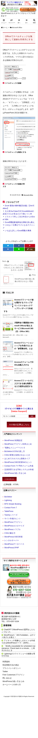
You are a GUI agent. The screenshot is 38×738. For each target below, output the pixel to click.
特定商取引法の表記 (11, 665)
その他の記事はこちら (19, 424)
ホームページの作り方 (12, 685)
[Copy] (30, 249)
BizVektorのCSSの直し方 (14, 451)
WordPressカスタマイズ (14, 526)
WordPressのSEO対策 (13, 537)
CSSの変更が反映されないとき (17, 455)
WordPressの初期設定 (13, 440)
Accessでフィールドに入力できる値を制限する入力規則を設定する (23, 383)
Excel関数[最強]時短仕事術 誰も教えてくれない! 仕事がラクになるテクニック (19, 225)
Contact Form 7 (10, 508)
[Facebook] (19, 245)
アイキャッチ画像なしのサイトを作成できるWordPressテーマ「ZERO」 (18, 642)
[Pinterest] (30, 245)
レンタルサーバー (11, 540)
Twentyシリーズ (10, 515)
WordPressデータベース (14, 544)
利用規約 (6, 662)
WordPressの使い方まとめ (15, 473)
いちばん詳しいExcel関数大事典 (18, 231)
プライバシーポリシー (12, 668)
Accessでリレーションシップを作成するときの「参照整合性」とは (23, 346)
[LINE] (19, 249)
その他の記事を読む (9, 479)
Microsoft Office (17, 27)
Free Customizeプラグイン (13, 675)
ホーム (5, 27)
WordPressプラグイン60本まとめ (18, 444)
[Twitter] (8, 245)
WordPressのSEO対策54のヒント (18, 462)
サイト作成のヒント (12, 519)
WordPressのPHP (11, 548)
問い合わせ (7, 678)
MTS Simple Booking (12, 504)
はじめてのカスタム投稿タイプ (17, 459)
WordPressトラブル (12, 529)
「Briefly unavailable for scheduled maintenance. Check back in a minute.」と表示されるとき (18, 648)
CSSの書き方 (9, 533)
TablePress (8, 511)
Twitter (5, 671)
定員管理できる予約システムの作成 (19, 470)
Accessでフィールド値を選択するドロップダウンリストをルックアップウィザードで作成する (18, 305)
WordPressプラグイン (13, 522)
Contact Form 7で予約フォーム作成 (18, 466)
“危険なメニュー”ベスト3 (14, 448)
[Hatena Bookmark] (8, 249)
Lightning (8, 500)
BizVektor (8, 497)
